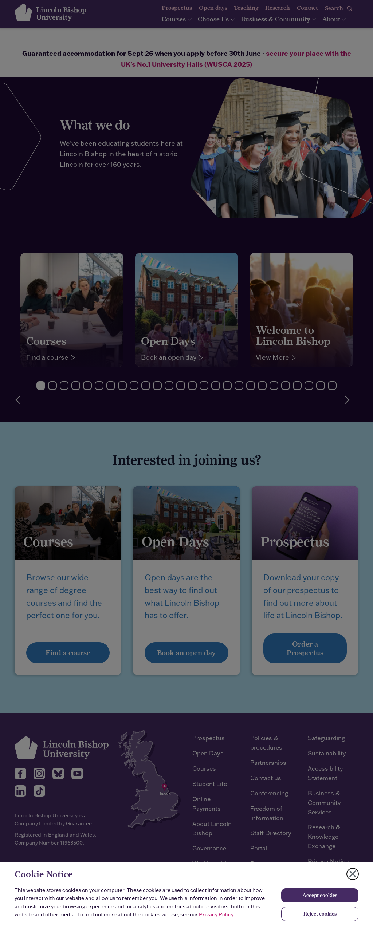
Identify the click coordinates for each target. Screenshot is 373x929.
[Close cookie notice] (352, 874)
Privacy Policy (216, 914)
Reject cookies (320, 914)
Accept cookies (319, 895)
